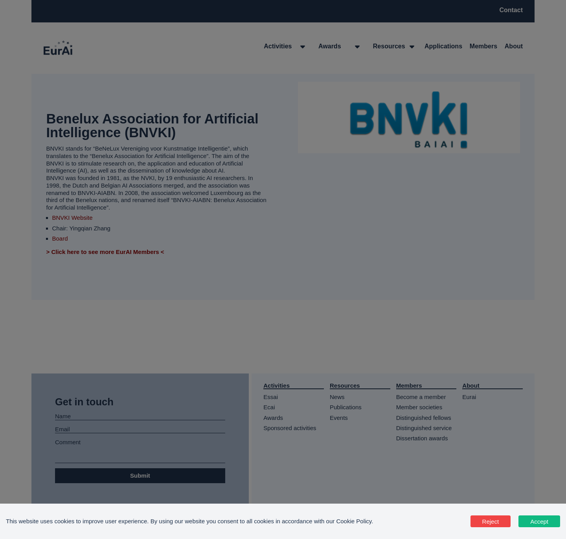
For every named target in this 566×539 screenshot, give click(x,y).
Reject (490, 521)
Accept (539, 521)
